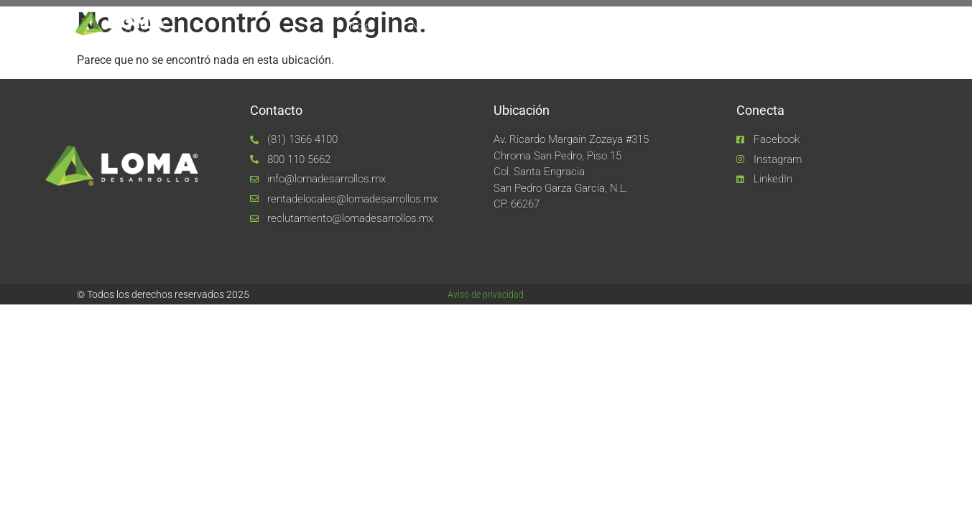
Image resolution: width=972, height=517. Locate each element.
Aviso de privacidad (486, 294)
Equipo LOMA (526, 25)
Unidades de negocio (647, 25)
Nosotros (433, 25)
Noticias (755, 25)
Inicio (358, 25)
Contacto (836, 25)
